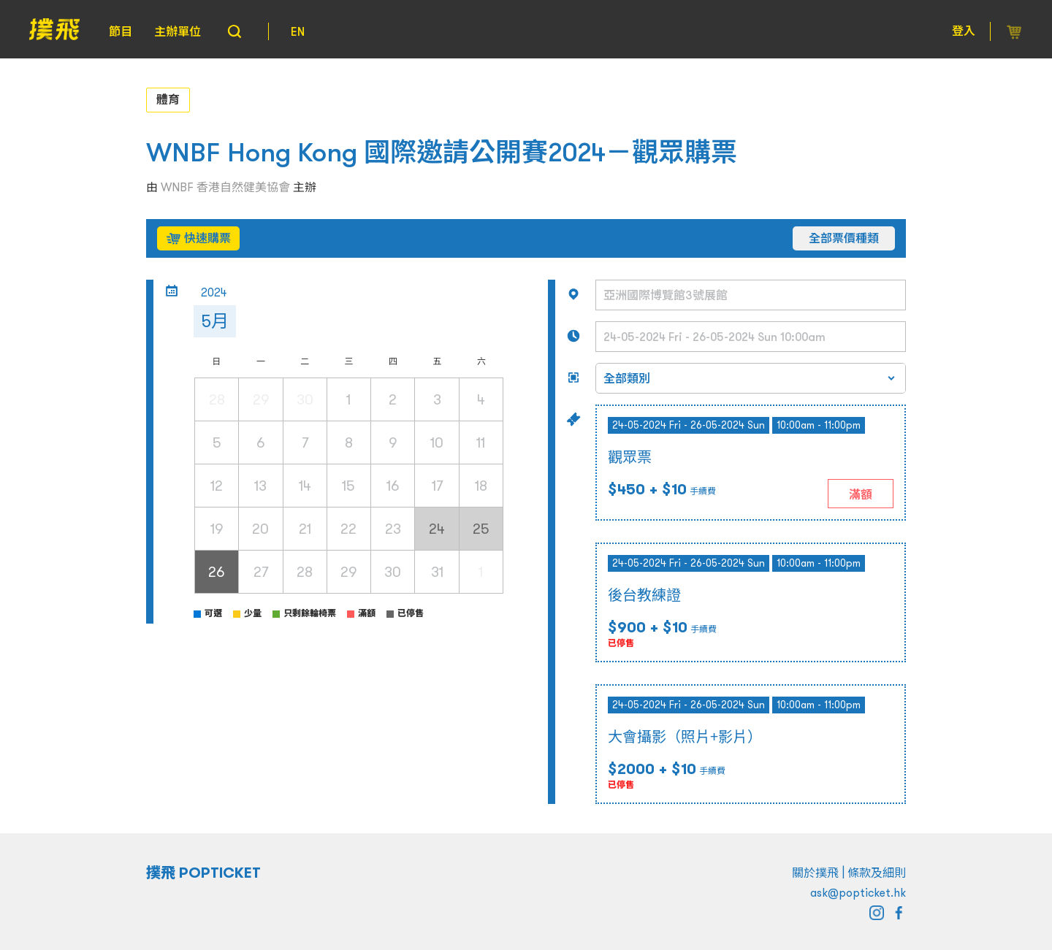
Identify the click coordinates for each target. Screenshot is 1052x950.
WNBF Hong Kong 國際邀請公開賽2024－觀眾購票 (441, 152)
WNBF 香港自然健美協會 (225, 187)
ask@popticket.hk (858, 892)
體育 (168, 99)
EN (298, 31)
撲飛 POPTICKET (203, 872)
